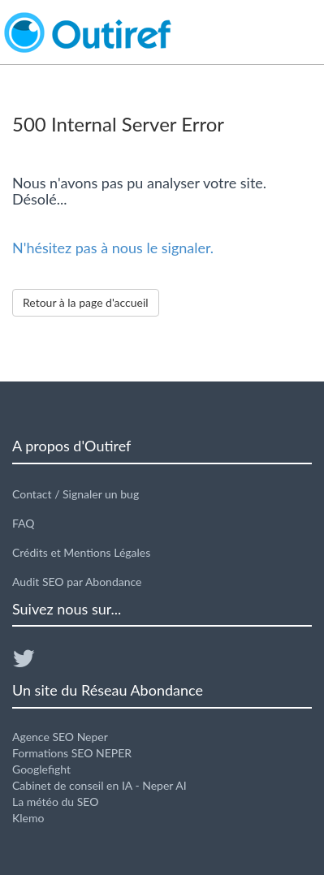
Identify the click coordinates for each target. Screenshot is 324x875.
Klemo (28, 818)
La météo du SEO (55, 801)
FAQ (23, 523)
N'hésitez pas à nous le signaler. (113, 247)
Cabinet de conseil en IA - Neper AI (99, 785)
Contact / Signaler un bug (75, 494)
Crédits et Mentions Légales (81, 552)
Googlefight (41, 769)
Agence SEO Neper (60, 737)
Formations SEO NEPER (72, 753)
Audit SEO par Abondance (77, 581)
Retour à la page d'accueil (86, 302)
